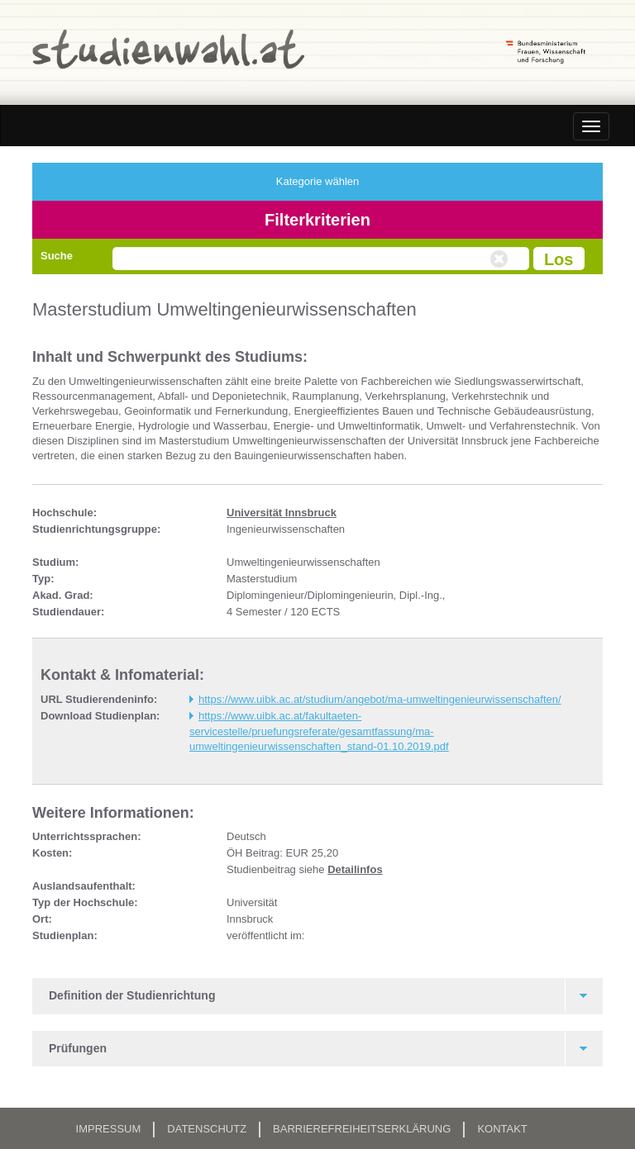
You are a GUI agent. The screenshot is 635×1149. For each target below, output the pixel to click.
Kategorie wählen (317, 181)
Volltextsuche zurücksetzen (501, 259)
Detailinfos (354, 869)
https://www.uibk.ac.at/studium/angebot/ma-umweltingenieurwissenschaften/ (379, 699)
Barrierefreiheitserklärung (362, 1129)
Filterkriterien (317, 220)
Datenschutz (206, 1129)
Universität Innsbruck (282, 512)
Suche (57, 255)
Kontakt (502, 1129)
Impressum (108, 1129)
